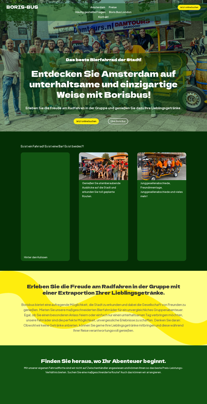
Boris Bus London (120, 12)
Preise (113, 7)
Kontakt (103, 17)
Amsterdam (97, 7)
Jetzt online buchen (189, 7)
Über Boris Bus (118, 121)
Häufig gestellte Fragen (90, 12)
